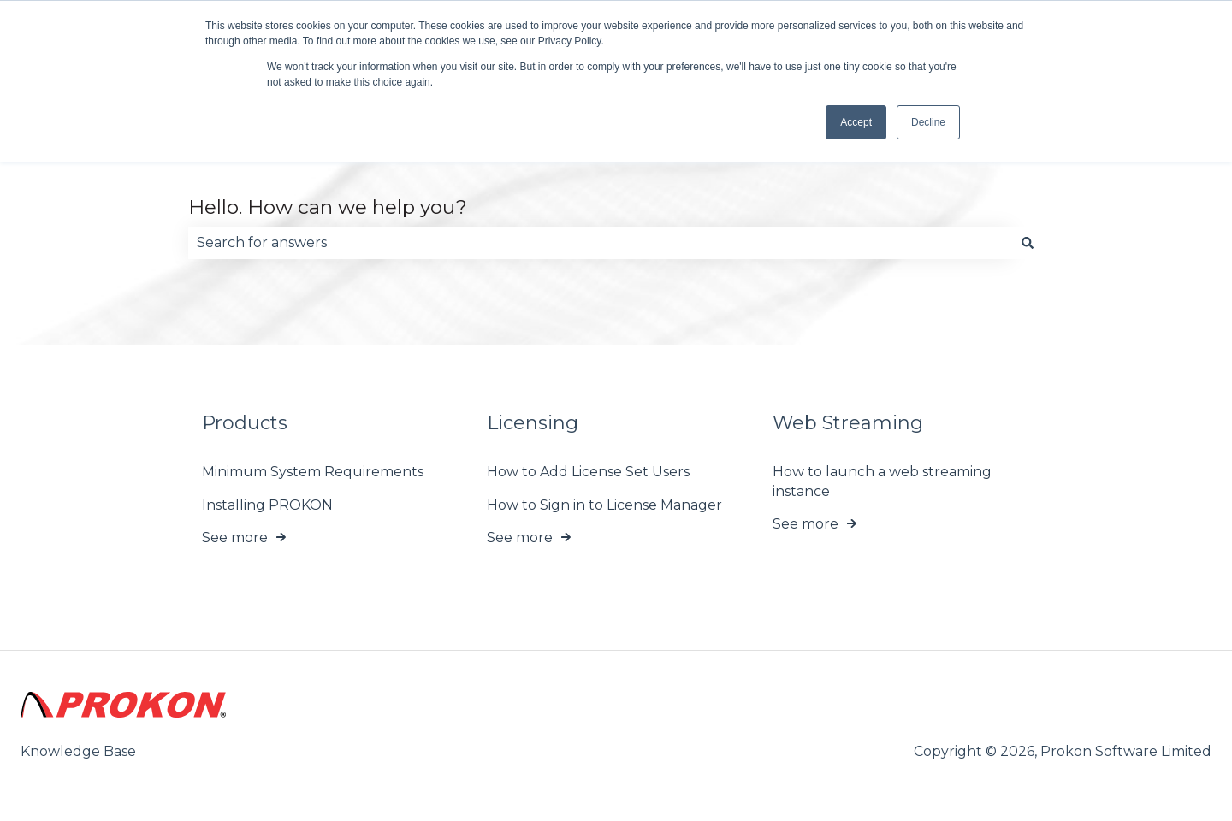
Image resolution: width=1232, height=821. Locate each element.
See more (235, 537)
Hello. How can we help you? (327, 207)
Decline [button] (928, 122)
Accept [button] (856, 122)
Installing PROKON (267, 505)
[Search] (1027, 243)
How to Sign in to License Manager (604, 505)
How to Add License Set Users (588, 472)
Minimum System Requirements (313, 472)
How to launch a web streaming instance (882, 481)
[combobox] (599, 243)
